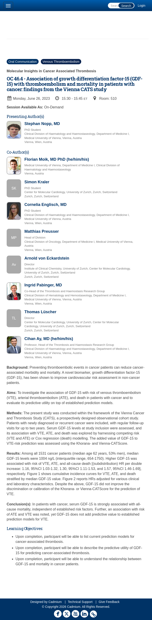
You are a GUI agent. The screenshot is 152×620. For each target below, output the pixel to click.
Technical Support (80, 602)
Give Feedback (109, 602)
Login (141, 5)
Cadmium (55, 602)
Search (126, 6)
